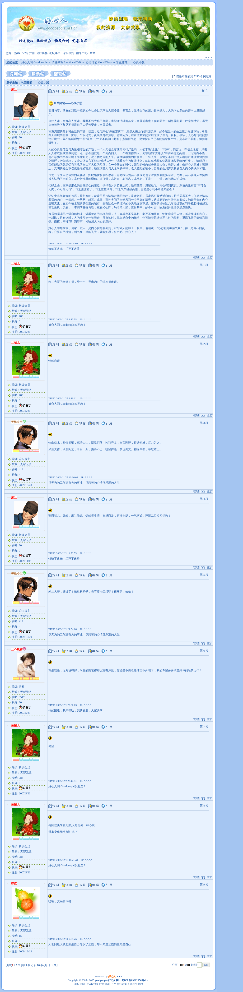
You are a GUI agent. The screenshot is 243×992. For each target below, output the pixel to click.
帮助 (92, 53)
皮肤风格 (42, 53)
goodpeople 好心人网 (107, 980)
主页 (210, 257)
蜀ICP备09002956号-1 (133, 980)
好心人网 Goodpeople (34, 62)
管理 (196, 257)
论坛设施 (68, 53)
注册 (32, 53)
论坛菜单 (55, 53)
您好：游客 (13, 53)
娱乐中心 (82, 53)
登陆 (25, 53)
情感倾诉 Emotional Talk (66, 62)
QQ (203, 257)
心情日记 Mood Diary (99, 62)
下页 (53, 965)
